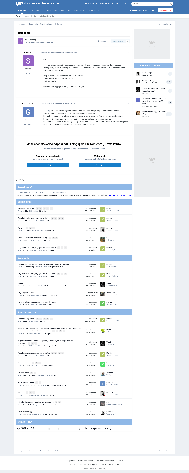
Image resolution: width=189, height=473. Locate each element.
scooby (33, 40)
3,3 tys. (28, 124)
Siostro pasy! (147, 73)
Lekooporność (23, 368)
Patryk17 (26, 302)
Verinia (25, 248)
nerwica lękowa (57, 422)
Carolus (20, 195)
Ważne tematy (93, 10)
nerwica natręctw (76, 422)
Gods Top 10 (27, 103)
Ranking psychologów (55, 10)
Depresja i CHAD (56, 265)
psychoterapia (107, 422)
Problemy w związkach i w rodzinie (56, 399)
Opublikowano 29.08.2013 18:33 (58, 103)
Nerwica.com (50, 3)
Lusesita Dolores (75, 195)
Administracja (30, 16)
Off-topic (42, 211)
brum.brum (110, 236)
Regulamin (71, 461)
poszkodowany (28, 265)
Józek (104, 195)
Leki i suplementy (123, 4)
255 (28, 73)
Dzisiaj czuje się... (148, 81)
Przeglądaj (22, 11)
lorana (47, 195)
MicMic (65, 195)
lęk (18, 422)
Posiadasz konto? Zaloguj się (142, 10)
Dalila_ (108, 396)
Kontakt (120, 461)
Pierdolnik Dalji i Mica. (26, 208)
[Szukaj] (143, 4)
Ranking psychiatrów (76, 10)
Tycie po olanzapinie (26, 377)
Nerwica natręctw (50, 293)
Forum (18, 16)
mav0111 (26, 239)
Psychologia (49, 248)
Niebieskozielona (29, 380)
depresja (90, 422)
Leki (54, 370)
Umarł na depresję (25, 406)
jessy (94, 195)
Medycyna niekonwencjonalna (56, 283)
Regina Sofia (27, 399)
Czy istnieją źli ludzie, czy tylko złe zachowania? (37, 246)
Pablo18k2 (35, 195)
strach (38, 422)
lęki (99, 422)
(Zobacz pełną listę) (59, 192)
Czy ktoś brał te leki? (26, 290)
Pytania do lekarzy (89, 4)
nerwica (27, 422)
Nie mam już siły (24, 358)
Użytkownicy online (47, 16)
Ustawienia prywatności (105, 461)
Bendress (26, 293)
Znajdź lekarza (106, 4)
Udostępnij (103, 41)
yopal (42, 195)
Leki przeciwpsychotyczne (57, 380)
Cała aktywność (37, 10)
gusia (148, 116)
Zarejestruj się (165, 10)
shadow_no (27, 229)
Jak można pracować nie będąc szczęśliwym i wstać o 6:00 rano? (44, 262)
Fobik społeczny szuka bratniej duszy (33, 236)
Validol (20, 281)
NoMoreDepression (30, 370)
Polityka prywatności (85, 461)
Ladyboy (109, 377)
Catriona (54, 195)
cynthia (25, 408)
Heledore (27, 195)
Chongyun (87, 195)
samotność (46, 422)
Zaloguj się (100, 165)
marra (108, 326)
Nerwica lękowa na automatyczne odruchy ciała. (37, 300)
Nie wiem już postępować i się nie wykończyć (36, 396)
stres (66, 422)
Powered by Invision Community (94, 469)
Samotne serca (45, 239)
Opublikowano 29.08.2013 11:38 (58, 52)
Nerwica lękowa (46, 42)
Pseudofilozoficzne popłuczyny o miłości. (34, 218)
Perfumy (21, 227)
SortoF (99, 195)
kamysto (109, 227)
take (60, 195)
